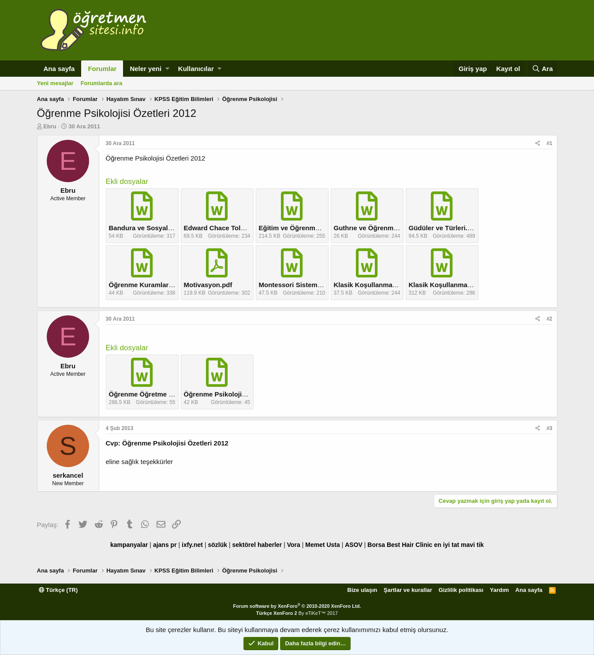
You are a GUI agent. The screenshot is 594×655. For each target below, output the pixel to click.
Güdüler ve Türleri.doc (444, 228)
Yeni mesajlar (55, 83)
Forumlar (102, 68)
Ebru (49, 126)
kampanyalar (129, 544)
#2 (549, 319)
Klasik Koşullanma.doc (445, 284)
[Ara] (542, 68)
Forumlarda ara (102, 83)
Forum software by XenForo (297, 606)
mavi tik (472, 544)
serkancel (67, 475)
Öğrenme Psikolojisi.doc (222, 394)
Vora (293, 544)
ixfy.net (192, 544)
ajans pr (165, 544)
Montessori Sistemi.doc (296, 284)
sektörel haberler (257, 544)
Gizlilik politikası (460, 590)
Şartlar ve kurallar (408, 590)
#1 (549, 143)
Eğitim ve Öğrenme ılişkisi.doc (307, 228)
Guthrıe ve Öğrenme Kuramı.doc (385, 228)
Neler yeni (145, 68)
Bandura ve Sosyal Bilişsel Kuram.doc (169, 228)
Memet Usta (322, 544)
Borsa (376, 544)
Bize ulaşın (362, 590)
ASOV (353, 544)
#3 (549, 428)
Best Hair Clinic (409, 544)
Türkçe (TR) (58, 590)
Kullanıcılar (196, 68)
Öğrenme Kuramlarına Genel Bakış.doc (170, 284)
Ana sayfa (59, 68)
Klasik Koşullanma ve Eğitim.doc (385, 284)
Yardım (499, 590)
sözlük (217, 544)
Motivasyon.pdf (208, 284)
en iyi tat (446, 544)
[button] (167, 68)
